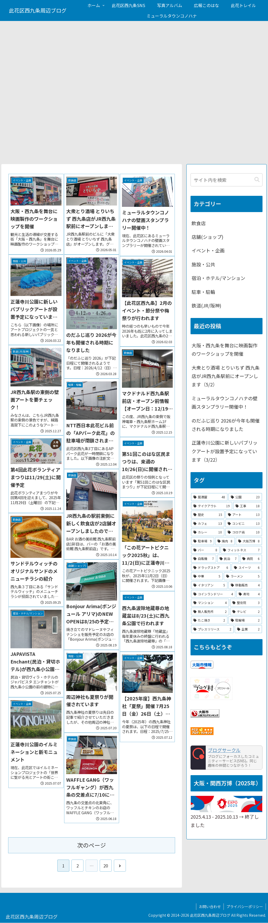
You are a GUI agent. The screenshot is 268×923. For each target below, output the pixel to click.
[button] (257, 180)
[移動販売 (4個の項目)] (245, 585)
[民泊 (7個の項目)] (228, 559)
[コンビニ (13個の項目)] (243, 523)
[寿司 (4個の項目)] (249, 594)
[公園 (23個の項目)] (245, 497)
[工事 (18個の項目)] (247, 506)
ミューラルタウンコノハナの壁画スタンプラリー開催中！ (225, 402)
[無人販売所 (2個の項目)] (210, 612)
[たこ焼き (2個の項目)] (209, 620)
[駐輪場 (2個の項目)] (245, 620)
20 (105, 865)
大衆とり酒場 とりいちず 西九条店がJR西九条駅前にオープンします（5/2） (226, 376)
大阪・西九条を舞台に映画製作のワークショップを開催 (225, 349)
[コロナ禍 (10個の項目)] (243, 532)
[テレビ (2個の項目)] (246, 612)
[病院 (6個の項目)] (251, 559)
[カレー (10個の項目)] (207, 532)
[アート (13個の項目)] (244, 515)
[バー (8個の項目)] (205, 550)
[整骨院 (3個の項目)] (246, 603)
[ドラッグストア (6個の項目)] (211, 567)
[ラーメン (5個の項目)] (243, 576)
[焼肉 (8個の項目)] (225, 541)
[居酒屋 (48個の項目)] (209, 497)
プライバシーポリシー (244, 906)
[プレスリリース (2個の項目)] (212, 629)
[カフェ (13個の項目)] (207, 523)
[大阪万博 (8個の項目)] (249, 541)
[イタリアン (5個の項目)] (209, 585)
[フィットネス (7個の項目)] (241, 550)
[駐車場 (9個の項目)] (202, 541)
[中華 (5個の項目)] (207, 576)
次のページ (91, 845)
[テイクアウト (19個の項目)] (211, 506)
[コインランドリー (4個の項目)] (213, 594)
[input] (226, 179)
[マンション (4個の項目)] (210, 603)
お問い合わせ (210, 906)
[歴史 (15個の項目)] (208, 515)
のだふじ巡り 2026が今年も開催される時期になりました (226, 424)
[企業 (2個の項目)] (248, 629)
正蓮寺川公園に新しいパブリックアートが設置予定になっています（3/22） (225, 451)
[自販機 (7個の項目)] (203, 559)
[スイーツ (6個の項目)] (247, 567)
